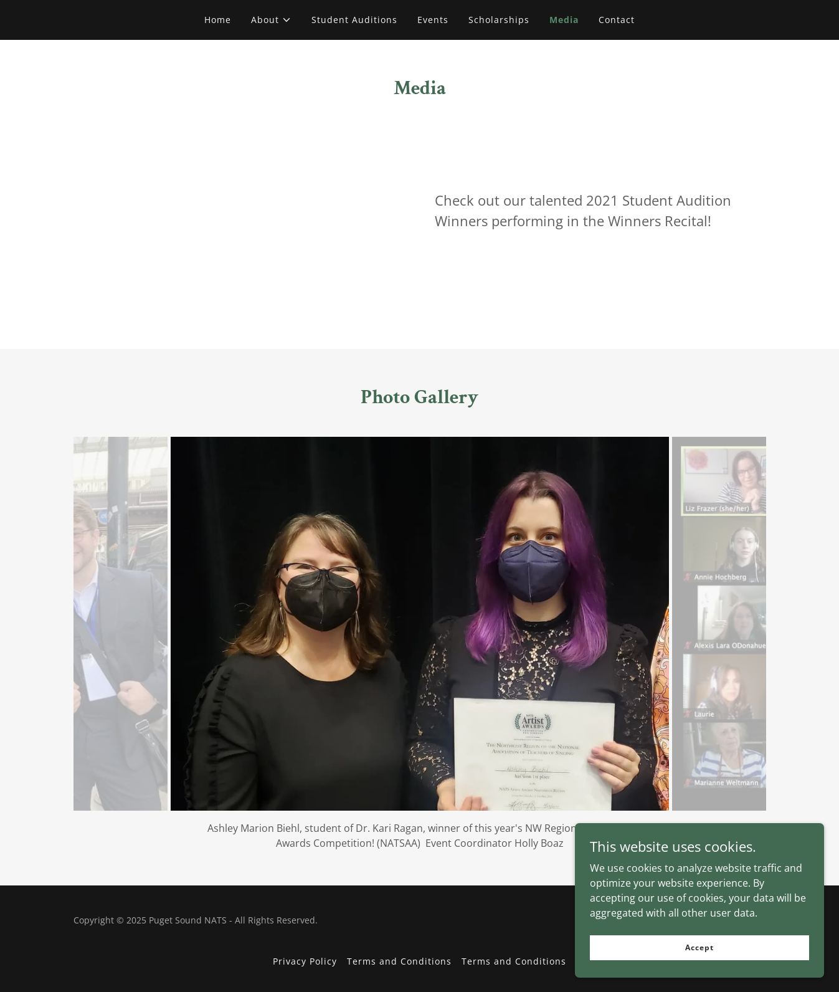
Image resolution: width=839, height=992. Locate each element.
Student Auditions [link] (354, 20)
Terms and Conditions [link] (399, 961)
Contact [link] (617, 20)
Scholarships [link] (498, 20)
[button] (271, 19)
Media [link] (564, 20)
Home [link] (217, 20)
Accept (699, 947)
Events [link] (432, 20)
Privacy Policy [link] (305, 961)
